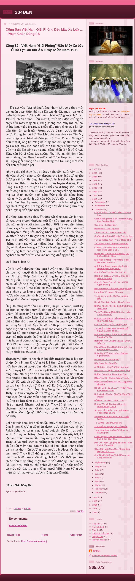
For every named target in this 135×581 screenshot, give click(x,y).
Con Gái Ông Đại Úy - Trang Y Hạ (110, 324)
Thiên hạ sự (98, 527)
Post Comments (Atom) (34, 541)
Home (45, 534)
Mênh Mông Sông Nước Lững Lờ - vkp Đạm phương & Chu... (113, 348)
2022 (95, 180)
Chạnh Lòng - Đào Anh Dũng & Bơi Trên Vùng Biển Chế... (111, 248)
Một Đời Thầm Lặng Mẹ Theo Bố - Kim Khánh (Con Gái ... (113, 443)
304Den (96, 551)
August (99, 466)
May (97, 477)
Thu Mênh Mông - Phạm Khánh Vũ (111, 243)
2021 (95, 184)
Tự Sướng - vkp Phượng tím (108, 423)
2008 (95, 512)
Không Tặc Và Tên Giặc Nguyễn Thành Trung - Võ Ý (110, 405)
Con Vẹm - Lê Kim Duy (105, 225)
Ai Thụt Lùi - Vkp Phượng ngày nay (111, 367)
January (99, 492)
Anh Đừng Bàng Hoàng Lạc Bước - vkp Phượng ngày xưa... (111, 267)
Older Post (76, 534)
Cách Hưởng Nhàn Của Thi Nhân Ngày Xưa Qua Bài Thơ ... (113, 219)
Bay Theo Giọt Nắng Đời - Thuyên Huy (113, 288)
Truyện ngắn (98, 539)
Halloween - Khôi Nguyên (106, 228)
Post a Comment (18, 525)
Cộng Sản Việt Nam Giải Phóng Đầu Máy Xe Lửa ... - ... (112, 450)
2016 (95, 497)
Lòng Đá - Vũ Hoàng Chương (108, 292)
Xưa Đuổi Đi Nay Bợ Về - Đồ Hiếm (110, 426)
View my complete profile (104, 555)
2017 (95, 199)
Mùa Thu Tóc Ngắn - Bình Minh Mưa (112, 370)
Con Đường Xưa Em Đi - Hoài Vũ (110, 272)
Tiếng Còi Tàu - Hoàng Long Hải (110, 232)
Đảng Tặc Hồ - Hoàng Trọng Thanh (111, 378)
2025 (95, 169)
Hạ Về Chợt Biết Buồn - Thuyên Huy (112, 302)
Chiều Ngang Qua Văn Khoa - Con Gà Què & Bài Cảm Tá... (112, 437)
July (97, 470)
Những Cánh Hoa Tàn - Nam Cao (110, 374)
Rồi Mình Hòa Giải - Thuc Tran (109, 400)
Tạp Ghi (80, 511)
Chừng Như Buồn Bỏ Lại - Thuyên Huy (113, 236)
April (97, 481)
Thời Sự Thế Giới (100, 533)
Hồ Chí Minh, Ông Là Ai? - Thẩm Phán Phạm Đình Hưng (113, 389)
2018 (95, 195)
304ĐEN (23, 12)
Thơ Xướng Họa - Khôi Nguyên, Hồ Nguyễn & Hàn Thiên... (111, 329)
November (100, 205)
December (100, 202)
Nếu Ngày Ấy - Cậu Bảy (105, 363)
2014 (95, 505)
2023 (95, 176)
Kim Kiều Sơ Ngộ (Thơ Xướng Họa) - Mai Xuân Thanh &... (112, 261)
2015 (95, 501)
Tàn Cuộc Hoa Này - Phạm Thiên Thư (112, 240)
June (97, 474)
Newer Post (13, 534)
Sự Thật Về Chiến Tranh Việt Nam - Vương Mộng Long (111, 411)
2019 (95, 191)
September (100, 462)
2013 (95, 508)
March (98, 485)
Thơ (94, 530)
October (99, 209)
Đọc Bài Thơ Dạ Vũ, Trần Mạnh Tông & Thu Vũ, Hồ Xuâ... (113, 319)
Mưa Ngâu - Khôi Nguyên (106, 359)
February (99, 489)
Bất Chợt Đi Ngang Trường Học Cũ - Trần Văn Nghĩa (111, 277)
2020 (95, 188)
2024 (95, 173)
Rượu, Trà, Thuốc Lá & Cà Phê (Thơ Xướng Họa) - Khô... (111, 254)
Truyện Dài (97, 536)
